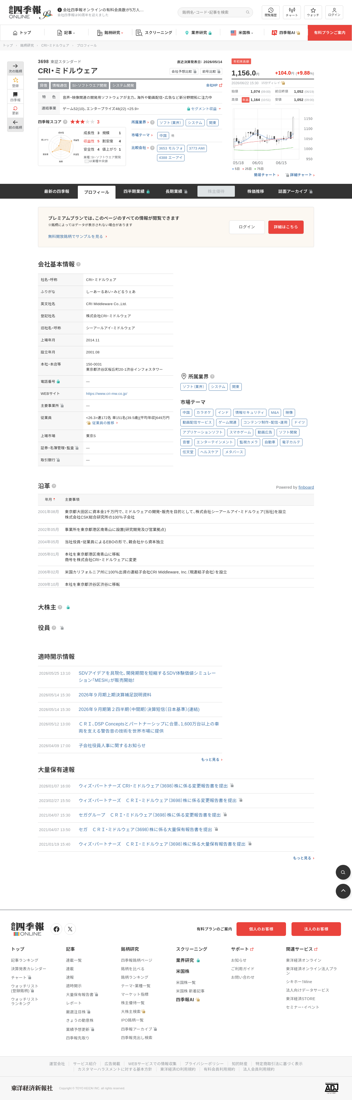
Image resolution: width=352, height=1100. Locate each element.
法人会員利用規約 (258, 1069)
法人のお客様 (316, 929)
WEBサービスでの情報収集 (152, 1064)
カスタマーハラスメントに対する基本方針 (115, 1069)
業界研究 (198, 33)
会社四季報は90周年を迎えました (83, 15)
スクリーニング (154, 32)
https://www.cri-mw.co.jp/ (106, 394)
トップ (22, 32)
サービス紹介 (85, 1064)
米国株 (242, 32)
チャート (292, 12)
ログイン (334, 12)
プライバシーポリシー (204, 1064)
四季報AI (286, 33)
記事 (66, 33)
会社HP (212, 85)
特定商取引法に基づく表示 (279, 1064)
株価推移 (255, 191)
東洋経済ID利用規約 (178, 1069)
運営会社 (57, 1064)
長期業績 (174, 191)
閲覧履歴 (271, 12)
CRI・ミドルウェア (55, 45)
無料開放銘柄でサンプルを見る (75, 236)
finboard (306, 487)
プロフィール (96, 192)
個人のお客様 (261, 929)
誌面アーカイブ (292, 191)
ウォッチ (313, 12)
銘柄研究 (110, 33)
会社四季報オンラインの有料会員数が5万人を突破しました (104, 10)
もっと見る (210, 760)
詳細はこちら (286, 227)
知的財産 (240, 1064)
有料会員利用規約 (219, 1069)
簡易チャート (265, 175)
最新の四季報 (57, 191)
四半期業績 (134, 191)
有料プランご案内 (329, 32)
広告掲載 (112, 1064)
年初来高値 (241, 61)
